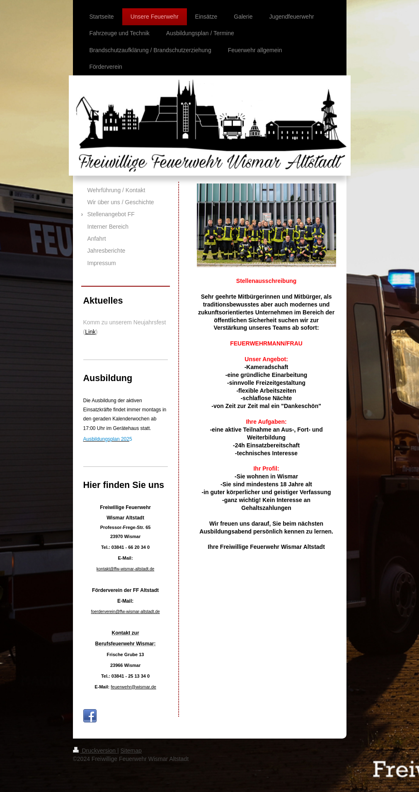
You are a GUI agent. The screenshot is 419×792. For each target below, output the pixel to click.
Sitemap (131, 750)
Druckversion (95, 750)
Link (90, 331)
